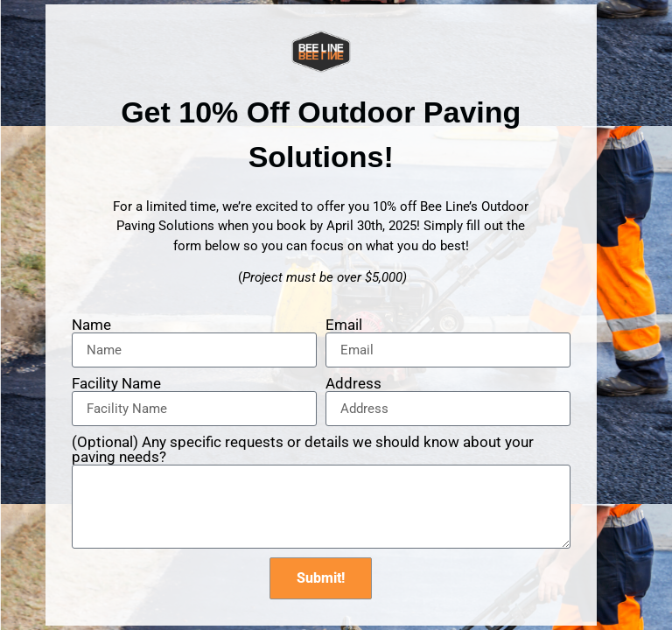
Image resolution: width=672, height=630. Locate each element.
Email (344, 325)
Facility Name (116, 383)
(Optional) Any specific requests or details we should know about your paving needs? (303, 450)
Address (354, 383)
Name (91, 325)
